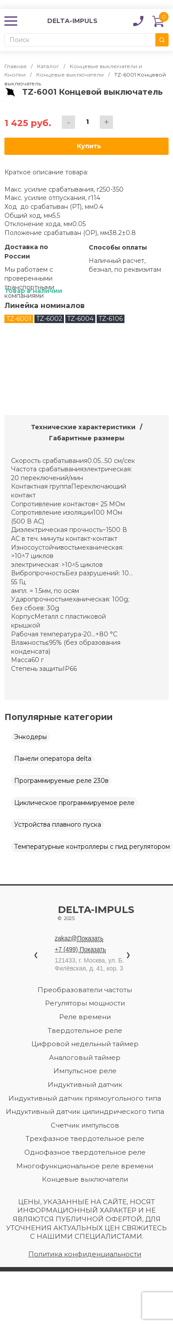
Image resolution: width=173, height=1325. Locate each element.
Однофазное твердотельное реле (85, 1152)
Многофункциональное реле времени (84, 1166)
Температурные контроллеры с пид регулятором (92, 847)
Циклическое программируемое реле (74, 803)
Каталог (48, 66)
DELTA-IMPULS (61, 21)
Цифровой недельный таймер (85, 1044)
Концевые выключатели (70, 74)
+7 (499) (80, 949)
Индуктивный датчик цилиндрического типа (85, 1111)
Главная (15, 66)
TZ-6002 (49, 319)
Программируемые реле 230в (61, 781)
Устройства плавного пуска (57, 824)
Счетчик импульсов (85, 1125)
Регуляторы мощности (85, 1003)
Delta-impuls (96, 914)
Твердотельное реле (85, 1030)
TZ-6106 (110, 319)
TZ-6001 (18, 319)
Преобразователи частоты (85, 990)
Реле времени (85, 1017)
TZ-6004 (80, 319)
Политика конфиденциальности (84, 1254)
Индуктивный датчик (85, 1084)
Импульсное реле (85, 1071)
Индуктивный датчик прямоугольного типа (84, 1098)
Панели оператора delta (52, 759)
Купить (89, 146)
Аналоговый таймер (84, 1057)
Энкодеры (30, 737)
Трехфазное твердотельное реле (85, 1138)
